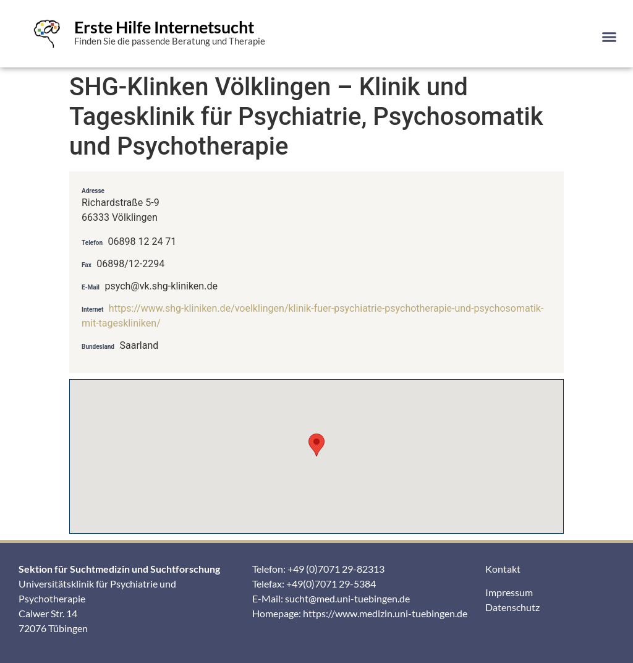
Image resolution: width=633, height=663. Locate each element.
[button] (609, 36)
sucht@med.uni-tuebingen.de (347, 598)
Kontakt (502, 569)
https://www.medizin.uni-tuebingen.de (385, 613)
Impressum (509, 592)
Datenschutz (512, 607)
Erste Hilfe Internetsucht (164, 27)
